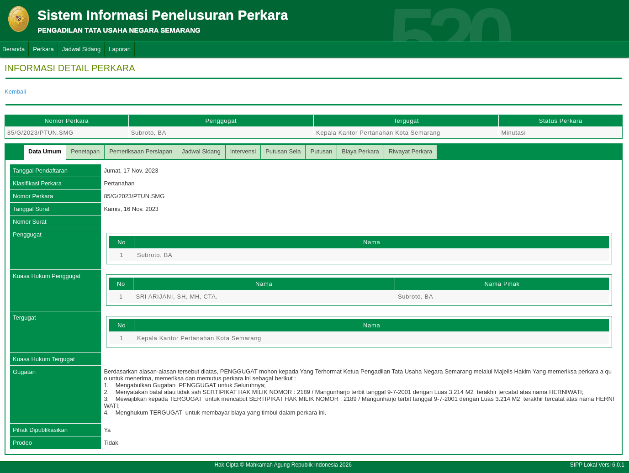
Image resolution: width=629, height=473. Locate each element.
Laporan (120, 49)
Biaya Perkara (360, 151)
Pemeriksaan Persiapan (140, 151)
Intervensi (243, 151)
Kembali (15, 91)
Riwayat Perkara (410, 151)
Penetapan (85, 151)
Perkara (43, 49)
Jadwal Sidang (81, 49)
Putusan (321, 151)
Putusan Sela (283, 151)
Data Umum (44, 151)
